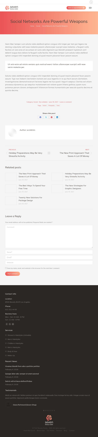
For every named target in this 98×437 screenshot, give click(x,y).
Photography (51, 105)
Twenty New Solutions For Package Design (30, 199)
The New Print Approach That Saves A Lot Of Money (32, 175)
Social (36, 102)
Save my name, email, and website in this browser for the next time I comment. (33, 268)
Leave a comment (66, 102)
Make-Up (11, 355)
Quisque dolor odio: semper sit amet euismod (22, 374)
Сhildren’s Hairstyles (15, 343)
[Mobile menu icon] (90, 8)
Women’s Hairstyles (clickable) (19, 335)
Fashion (45, 105)
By (43, 102)
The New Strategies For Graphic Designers (75, 187)
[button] (43, 410)
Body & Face (12, 351)
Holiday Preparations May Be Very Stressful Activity (78, 175)
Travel (57, 105)
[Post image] (11, 177)
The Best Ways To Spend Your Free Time (32, 187)
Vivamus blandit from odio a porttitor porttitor (22, 366)
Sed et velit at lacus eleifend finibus (18, 381)
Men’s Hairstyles (14, 339)
